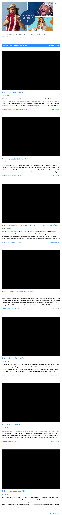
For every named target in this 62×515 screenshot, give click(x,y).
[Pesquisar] (55, 3)
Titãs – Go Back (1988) (12, 92)
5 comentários (16, 175)
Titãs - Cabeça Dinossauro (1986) (17, 291)
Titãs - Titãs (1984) (11, 424)
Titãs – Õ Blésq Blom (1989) (15, 159)
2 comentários (16, 508)
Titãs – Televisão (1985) (13, 358)
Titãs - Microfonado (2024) (14, 491)
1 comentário (16, 242)
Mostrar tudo (54, 45)
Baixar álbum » (55, 109)
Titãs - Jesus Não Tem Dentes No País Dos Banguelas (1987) (29, 225)
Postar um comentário (19, 109)
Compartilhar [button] (6, 109)
